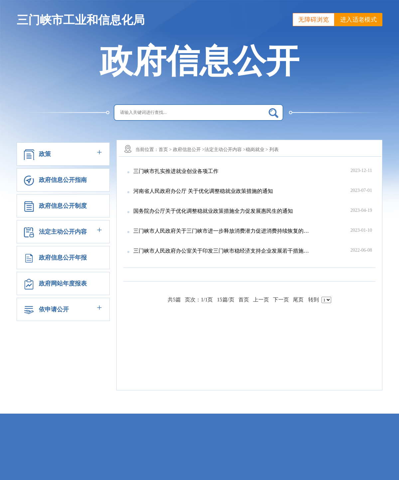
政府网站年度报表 (63, 283)
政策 (45, 154)
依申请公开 (54, 309)
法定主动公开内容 (63, 231)
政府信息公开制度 (63, 205)
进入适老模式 (358, 19)
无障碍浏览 (313, 19)
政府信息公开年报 (63, 257)
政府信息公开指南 (63, 180)
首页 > (165, 149)
